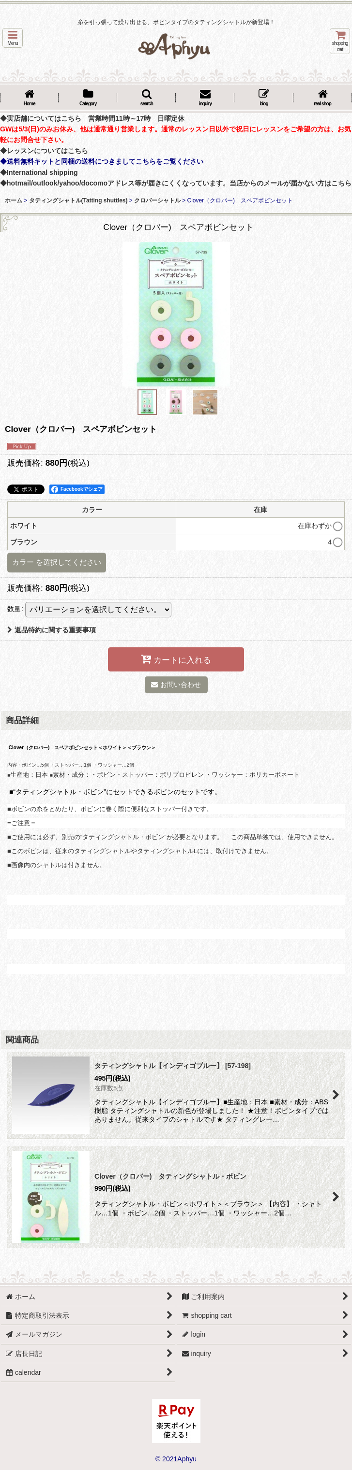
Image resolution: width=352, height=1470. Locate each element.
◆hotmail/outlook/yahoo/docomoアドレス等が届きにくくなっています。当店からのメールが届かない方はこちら (176, 183)
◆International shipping (39, 172)
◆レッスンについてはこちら (44, 151)
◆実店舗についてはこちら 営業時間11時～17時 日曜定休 (92, 118)
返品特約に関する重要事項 (51, 630)
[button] (12, 38)
